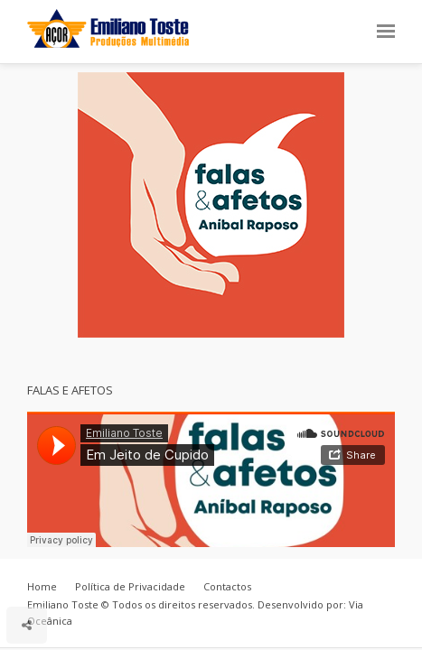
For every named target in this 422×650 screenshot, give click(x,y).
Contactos (227, 586)
